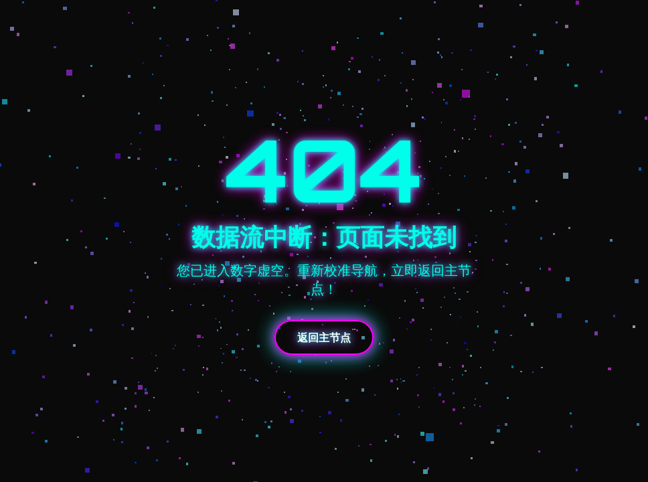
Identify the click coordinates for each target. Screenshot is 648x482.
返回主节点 (324, 337)
